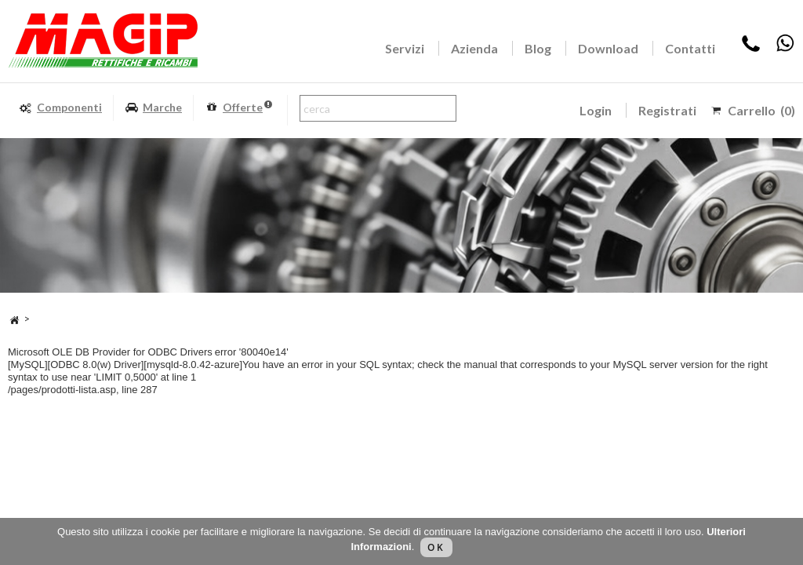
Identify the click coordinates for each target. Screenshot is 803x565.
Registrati (667, 110)
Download (608, 48)
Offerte (238, 107)
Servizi (404, 48)
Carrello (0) (761, 110)
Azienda (474, 48)
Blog (538, 48)
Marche (153, 107)
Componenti (60, 107)
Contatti (690, 48)
